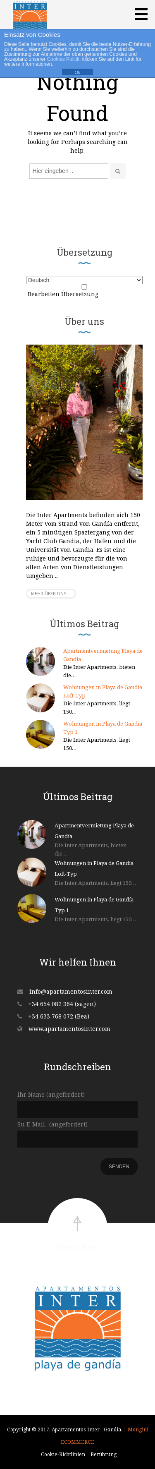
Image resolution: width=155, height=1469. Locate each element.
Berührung (104, 1454)
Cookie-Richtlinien (63, 1454)
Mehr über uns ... (51, 594)
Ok (77, 72)
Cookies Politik (63, 59)
